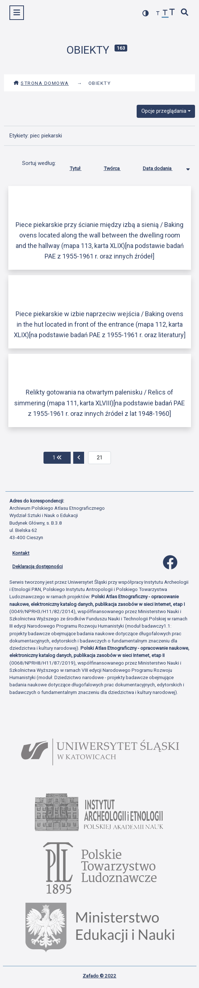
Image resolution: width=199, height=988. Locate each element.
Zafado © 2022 (99, 976)
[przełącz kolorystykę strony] (145, 13)
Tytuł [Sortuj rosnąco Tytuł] (81, 166)
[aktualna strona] (99, 457)
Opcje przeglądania (163, 111)
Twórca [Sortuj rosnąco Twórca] (118, 166)
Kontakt (20, 553)
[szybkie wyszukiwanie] (184, 13)
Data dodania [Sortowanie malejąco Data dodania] (163, 166)
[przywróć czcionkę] (165, 13)
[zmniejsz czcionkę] (158, 13)
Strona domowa (41, 83)
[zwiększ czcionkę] (172, 13)
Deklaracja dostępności (37, 566)
